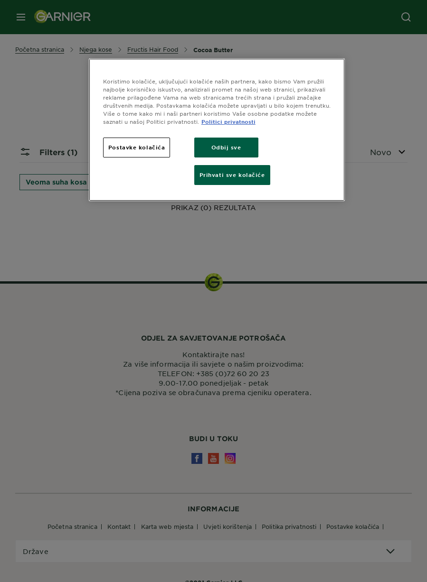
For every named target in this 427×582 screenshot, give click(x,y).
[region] (217, 129)
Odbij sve (226, 147)
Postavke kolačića (136, 147)
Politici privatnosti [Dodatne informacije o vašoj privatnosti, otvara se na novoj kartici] (228, 121)
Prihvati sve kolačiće (232, 174)
